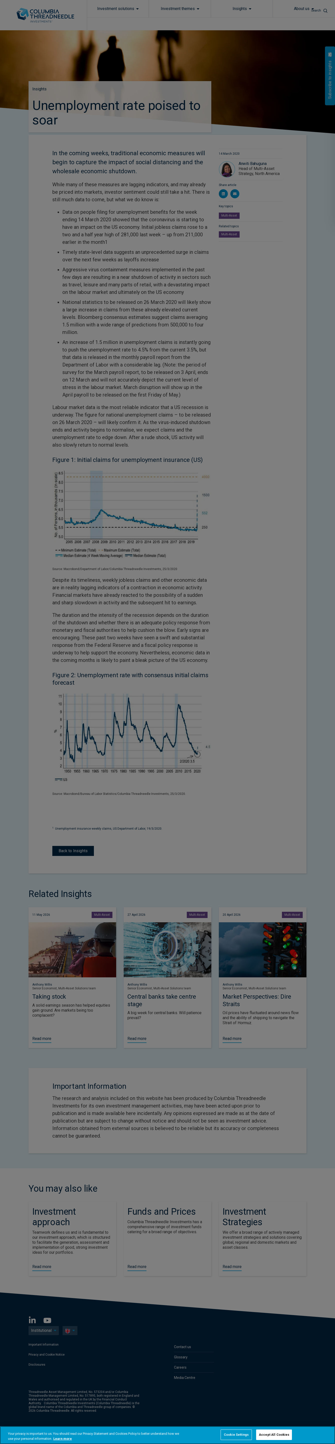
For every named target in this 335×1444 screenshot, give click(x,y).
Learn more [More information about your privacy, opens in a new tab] (62, 1438)
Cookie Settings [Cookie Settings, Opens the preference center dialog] (236, 1434)
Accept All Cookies (274, 1434)
